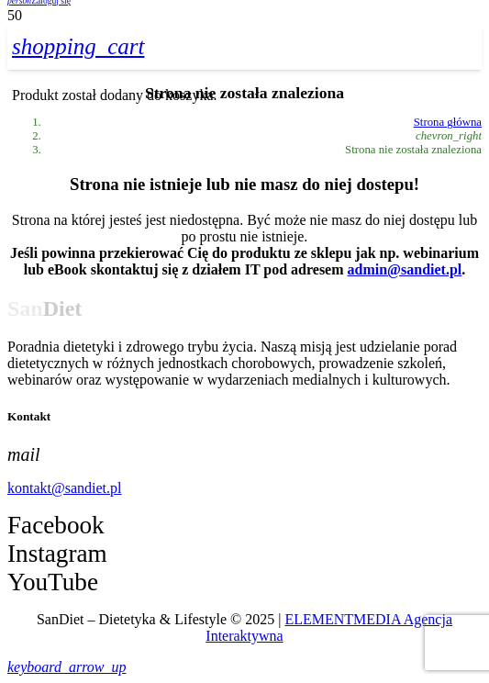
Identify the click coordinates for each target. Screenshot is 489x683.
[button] (66, 667)
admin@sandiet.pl (405, 269)
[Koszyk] (78, 46)
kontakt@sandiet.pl (64, 488)
